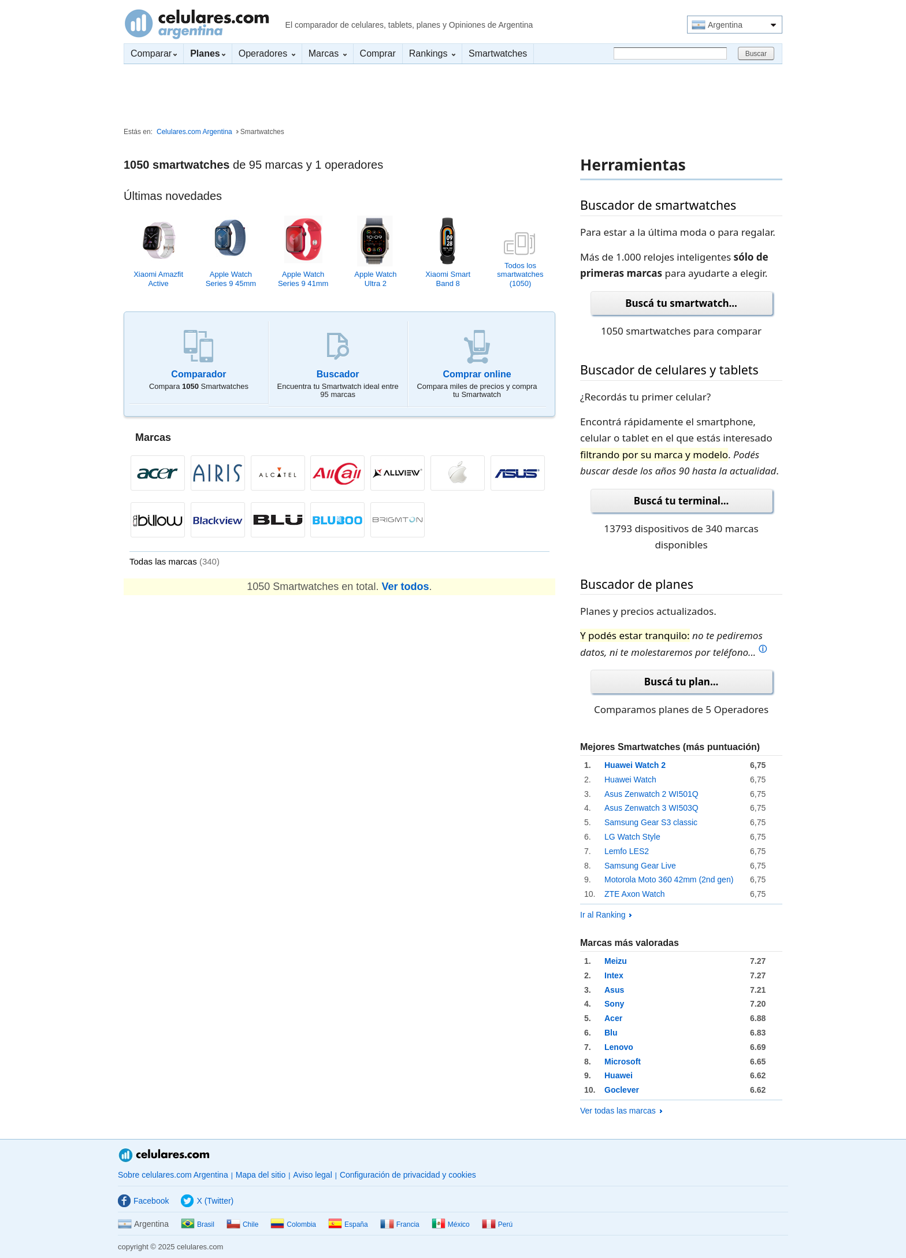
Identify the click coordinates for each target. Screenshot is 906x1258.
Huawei (618, 1075)
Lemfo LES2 (626, 851)
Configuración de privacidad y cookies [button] (408, 1174)
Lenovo (618, 1047)
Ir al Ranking (606, 914)
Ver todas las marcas (621, 1110)
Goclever (621, 1089)
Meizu (615, 961)
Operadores (267, 53)
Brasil (197, 1224)
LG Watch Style (632, 836)
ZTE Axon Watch (634, 894)
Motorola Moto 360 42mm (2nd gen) (668, 879)
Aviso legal (312, 1174)
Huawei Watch (630, 779)
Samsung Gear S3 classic (650, 822)
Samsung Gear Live (640, 865)
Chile (242, 1224)
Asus (614, 989)
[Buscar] (670, 53)
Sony (614, 1003)
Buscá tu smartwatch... (681, 303)
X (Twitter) (207, 1200)
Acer (613, 1018)
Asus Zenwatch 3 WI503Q (651, 807)
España (348, 1224)
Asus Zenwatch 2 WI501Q (651, 794)
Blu (611, 1032)
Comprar (378, 53)
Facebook (143, 1200)
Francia (399, 1224)
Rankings (432, 53)
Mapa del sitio (260, 1174)
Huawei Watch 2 (635, 765)
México (451, 1224)
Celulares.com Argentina (197, 24)
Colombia (293, 1224)
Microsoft (622, 1061)
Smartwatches (498, 53)
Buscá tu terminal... (681, 500)
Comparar (154, 53)
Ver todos (405, 586)
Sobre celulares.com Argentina (173, 1174)
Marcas (328, 53)
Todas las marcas (174, 561)
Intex (613, 975)
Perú (497, 1224)
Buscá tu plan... (681, 681)
